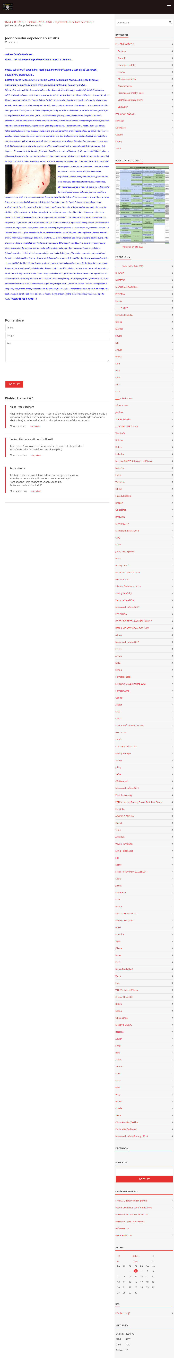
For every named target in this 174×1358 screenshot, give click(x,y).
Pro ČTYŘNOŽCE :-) (124, 44)
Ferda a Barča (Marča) (126, 1129)
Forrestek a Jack (123, 676)
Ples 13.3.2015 (122, 579)
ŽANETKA (120, 294)
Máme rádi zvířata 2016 (127, 530)
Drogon (119, 502)
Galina (118, 1010)
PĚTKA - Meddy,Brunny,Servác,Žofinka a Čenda (138, 802)
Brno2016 (120, 516)
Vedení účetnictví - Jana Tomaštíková (133, 1207)
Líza (117, 983)
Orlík (117, 377)
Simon (118, 669)
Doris (118, 1073)
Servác (118, 739)
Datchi (118, 1003)
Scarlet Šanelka (122, 419)
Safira (118, 774)
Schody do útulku (124, 314)
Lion (117, 363)
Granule (122, 58)
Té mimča (120, 433)
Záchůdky (123, 106)
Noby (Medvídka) (124, 969)
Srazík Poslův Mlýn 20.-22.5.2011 (131, 871)
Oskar (118, 718)
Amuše (118, 349)
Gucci (118, 927)
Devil (117, 899)
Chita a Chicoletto (124, 996)
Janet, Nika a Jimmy (125, 551)
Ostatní (119, 134)
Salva (118, 1115)
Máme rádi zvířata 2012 (127, 642)
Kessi (117, 1080)
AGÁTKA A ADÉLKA (124, 816)
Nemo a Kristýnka (124, 920)
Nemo (118, 864)
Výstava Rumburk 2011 (127, 913)
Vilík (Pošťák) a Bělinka (126, 990)
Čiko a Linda (121, 1017)
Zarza (118, 976)
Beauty (119, 906)
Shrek (118, 1045)
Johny (118, 767)
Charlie (118, 1108)
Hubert (119, 1101)
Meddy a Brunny (123, 1024)
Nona (118, 955)
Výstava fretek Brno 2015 (128, 586)
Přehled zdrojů (122, 1313)
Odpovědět (35, 426)
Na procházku (125, 85)
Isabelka (119, 454)
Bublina (119, 440)
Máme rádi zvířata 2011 (127, 788)
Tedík (118, 829)
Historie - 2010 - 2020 (40, 22)
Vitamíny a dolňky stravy (130, 99)
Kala (117, 391)
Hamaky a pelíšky (127, 65)
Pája (117, 370)
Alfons (118, 635)
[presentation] (31, 372)
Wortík (118, 356)
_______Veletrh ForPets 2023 (129, 246)
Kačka (118, 878)
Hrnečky (119, 120)
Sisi (117, 857)
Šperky (118, 141)
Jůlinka (118, 948)
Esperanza (120, 892)
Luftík (118, 474)
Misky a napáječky (127, 78)
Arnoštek (120, 836)
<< (118, 1256)
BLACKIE (119, 273)
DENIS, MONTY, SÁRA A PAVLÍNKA (132, 628)
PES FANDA (121, 614)
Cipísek (119, 822)
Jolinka (118, 885)
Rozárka (119, 1031)
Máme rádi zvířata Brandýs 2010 (131, 1136)
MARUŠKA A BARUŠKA (126, 287)
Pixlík (118, 962)
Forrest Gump (122, 690)
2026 (135, 1261)
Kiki (117, 342)
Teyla (117, 941)
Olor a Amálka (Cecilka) (126, 1122)
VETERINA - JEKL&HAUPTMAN (130, 1221)
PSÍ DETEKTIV (122, 1228)
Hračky (121, 72)
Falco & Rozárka (123, 495)
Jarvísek (119, 412)
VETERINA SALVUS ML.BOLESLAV (131, 1214)
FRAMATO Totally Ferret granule (131, 1200)
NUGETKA (120, 280)
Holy (117, 1094)
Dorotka (119, 934)
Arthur (118, 655)
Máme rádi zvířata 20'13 (127, 607)
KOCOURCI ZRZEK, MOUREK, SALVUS (133, 621)
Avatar (118, 704)
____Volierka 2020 (124, 398)
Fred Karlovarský (123, 795)
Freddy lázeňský (123, 593)
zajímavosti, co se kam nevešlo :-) (73, 22)
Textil (118, 148)
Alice (117, 384)
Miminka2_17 (122, 523)
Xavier (118, 1038)
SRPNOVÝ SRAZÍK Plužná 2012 (130, 683)
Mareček (119, 468)
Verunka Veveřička (124, 600)
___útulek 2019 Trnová (126, 426)
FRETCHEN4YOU (123, 1235)
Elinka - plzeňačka (124, 850)
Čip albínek (120, 509)
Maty (118, 544)
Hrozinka (120, 809)
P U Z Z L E (120, 732)
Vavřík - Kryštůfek (124, 843)
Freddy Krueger (123, 753)
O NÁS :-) (19, 22)
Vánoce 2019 (121, 405)
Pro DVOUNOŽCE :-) (125, 113)
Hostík (118, 300)
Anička (118, 1059)
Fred (117, 1087)
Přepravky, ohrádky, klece (131, 92)
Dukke (118, 447)
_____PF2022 (121, 307)
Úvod (8, 22)
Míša (117, 711)
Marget (119, 328)
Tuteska (119, 1066)
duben (136, 1256)
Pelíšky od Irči (122, 565)
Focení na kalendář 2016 (127, 572)
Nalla (117, 662)
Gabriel (119, 697)
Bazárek (122, 51)
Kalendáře (120, 127)
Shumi (118, 335)
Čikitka (118, 488)
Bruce (118, 558)
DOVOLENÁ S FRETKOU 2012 (129, 725)
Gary (117, 537)
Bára (117, 1052)
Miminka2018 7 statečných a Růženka (134, 461)
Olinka (118, 321)
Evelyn (118, 648)
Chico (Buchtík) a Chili (126, 746)
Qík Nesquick (122, 781)
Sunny (118, 760)
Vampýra (120, 481)
